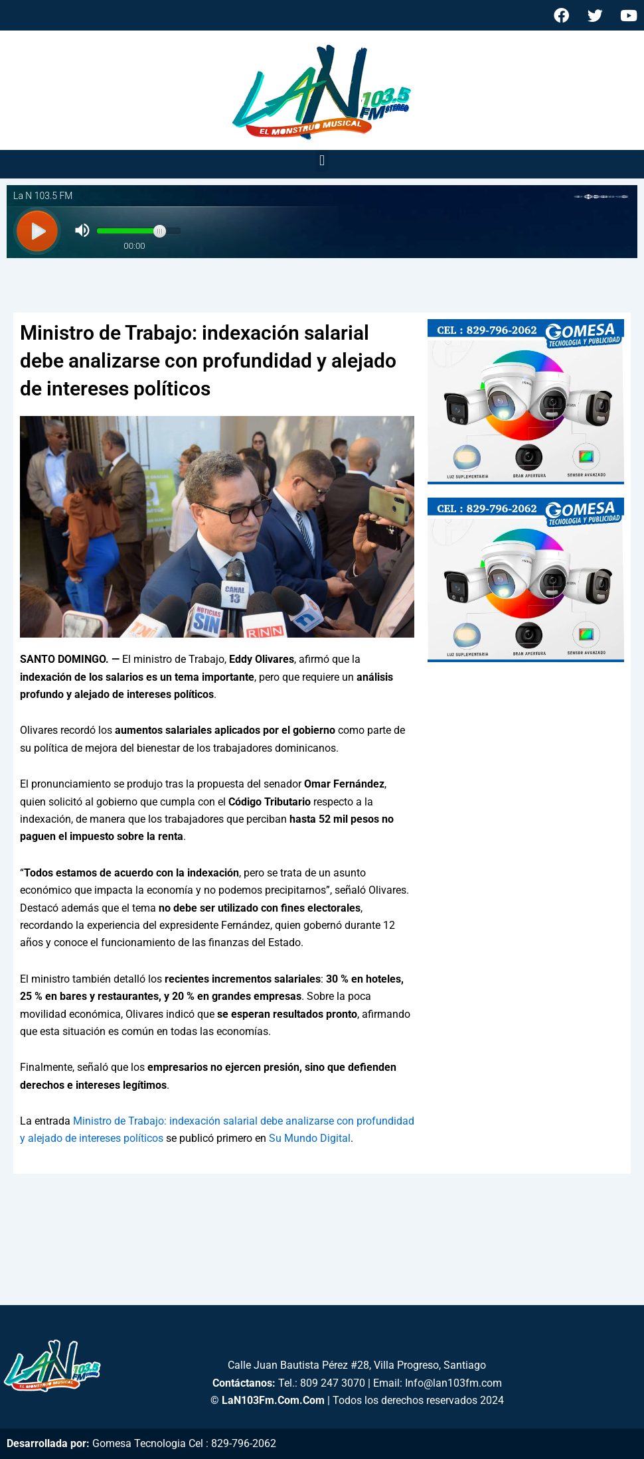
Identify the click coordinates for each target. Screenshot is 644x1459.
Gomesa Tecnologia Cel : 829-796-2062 (184, 1443)
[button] (321, 161)
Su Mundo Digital (310, 1138)
